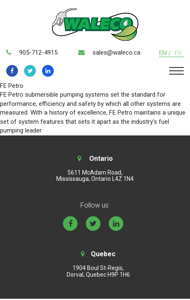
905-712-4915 (38, 52)
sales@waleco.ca (116, 52)
